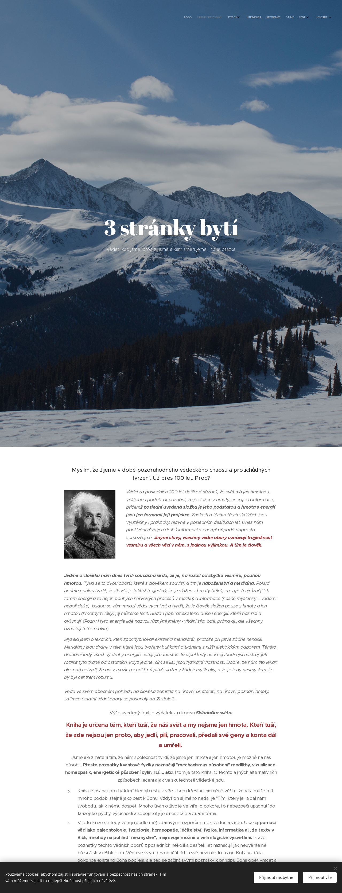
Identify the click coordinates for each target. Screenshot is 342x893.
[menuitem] (283, 17)
